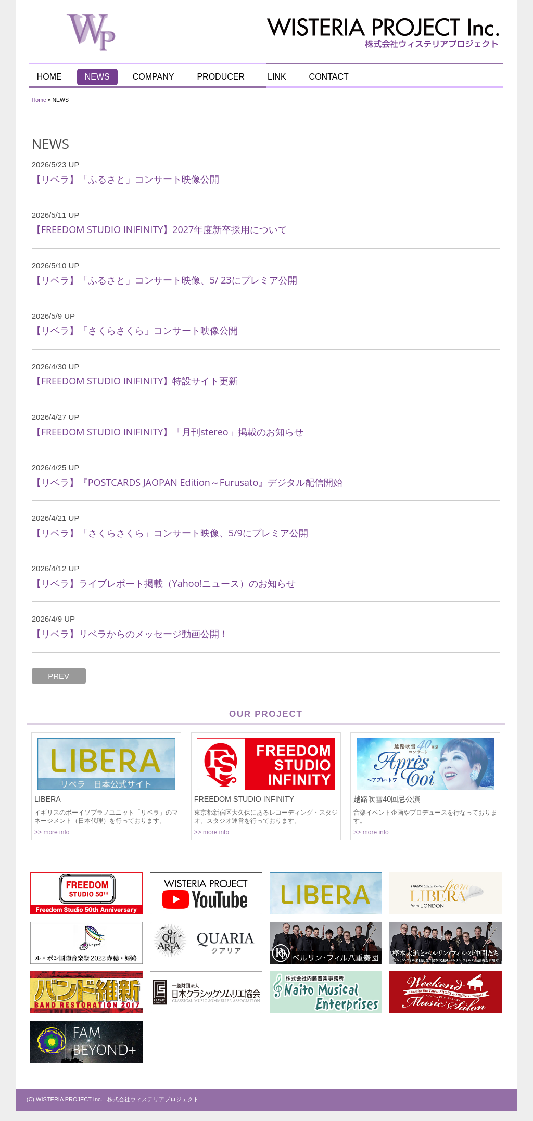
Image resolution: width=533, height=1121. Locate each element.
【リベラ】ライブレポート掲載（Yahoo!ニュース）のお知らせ (164, 583)
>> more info (52, 832)
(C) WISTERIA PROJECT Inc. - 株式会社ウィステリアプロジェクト (113, 1099)
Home (39, 100)
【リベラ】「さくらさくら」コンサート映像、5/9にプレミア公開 (170, 532)
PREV (59, 676)
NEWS (97, 76)
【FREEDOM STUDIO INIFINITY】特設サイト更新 (135, 381)
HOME (49, 76)
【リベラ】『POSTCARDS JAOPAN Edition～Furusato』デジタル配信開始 (188, 482)
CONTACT (329, 76)
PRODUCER (222, 76)
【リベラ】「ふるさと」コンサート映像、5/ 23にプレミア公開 (165, 280)
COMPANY (154, 76)
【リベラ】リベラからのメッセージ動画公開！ (130, 633)
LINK (277, 76)
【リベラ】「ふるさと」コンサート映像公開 (126, 179)
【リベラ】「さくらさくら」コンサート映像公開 (135, 330)
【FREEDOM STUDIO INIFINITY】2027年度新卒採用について (160, 229)
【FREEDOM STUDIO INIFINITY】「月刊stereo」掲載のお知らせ (168, 432)
